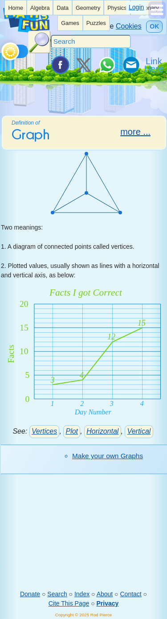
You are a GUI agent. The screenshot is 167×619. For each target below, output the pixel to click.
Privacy (108, 603)
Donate (30, 594)
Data (63, 8)
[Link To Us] (154, 64)
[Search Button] (39, 42)
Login (136, 7)
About (105, 594)
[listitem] (15, 7)
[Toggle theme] (2, 49)
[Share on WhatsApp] (107, 64)
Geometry (88, 8)
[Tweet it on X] (83, 64)
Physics (116, 8)
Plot (71, 431)
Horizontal (102, 431)
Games (70, 23)
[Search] (91, 41)
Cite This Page (69, 603)
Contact (130, 594)
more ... (135, 132)
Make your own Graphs (107, 456)
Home (15, 8)
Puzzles (96, 23)
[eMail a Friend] (130, 64)
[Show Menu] (157, 16)
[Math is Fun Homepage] (26, 30)
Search (57, 594)
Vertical (139, 431)
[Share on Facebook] (59, 64)
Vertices (44, 431)
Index (82, 594)
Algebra (39, 8)
